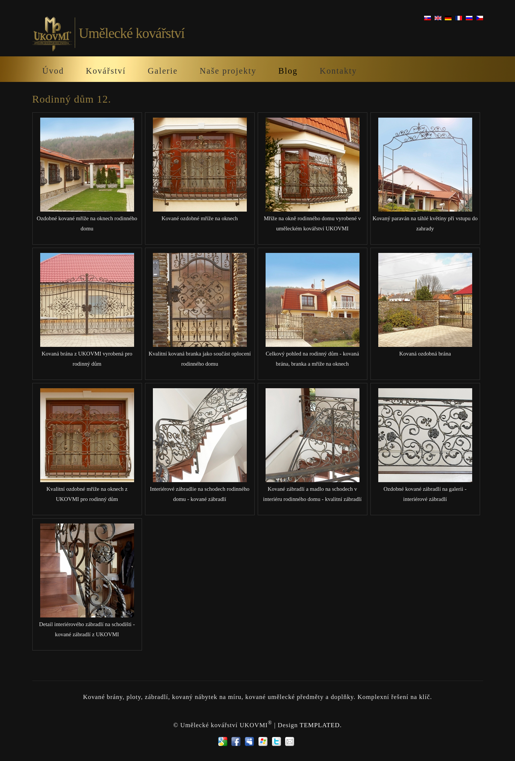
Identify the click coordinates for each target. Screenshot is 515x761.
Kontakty (338, 71)
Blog (288, 71)
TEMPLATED (320, 724)
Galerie (163, 71)
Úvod (53, 71)
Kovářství (106, 71)
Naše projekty (228, 71)
